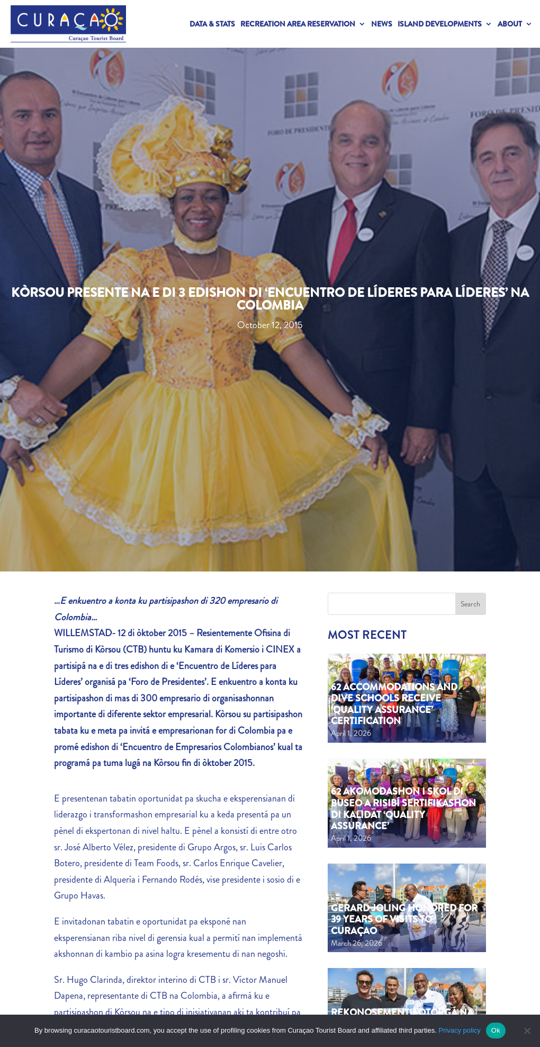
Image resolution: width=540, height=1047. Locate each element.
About (510, 24)
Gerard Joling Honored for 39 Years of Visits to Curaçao (404, 919)
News (381, 24)
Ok (495, 1030)
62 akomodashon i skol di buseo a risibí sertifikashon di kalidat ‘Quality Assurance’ (403, 809)
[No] (526, 1030)
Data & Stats (212, 24)
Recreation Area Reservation (297, 24)
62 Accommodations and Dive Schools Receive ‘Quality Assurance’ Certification (394, 704)
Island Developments (440, 24)
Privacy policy (459, 1030)
